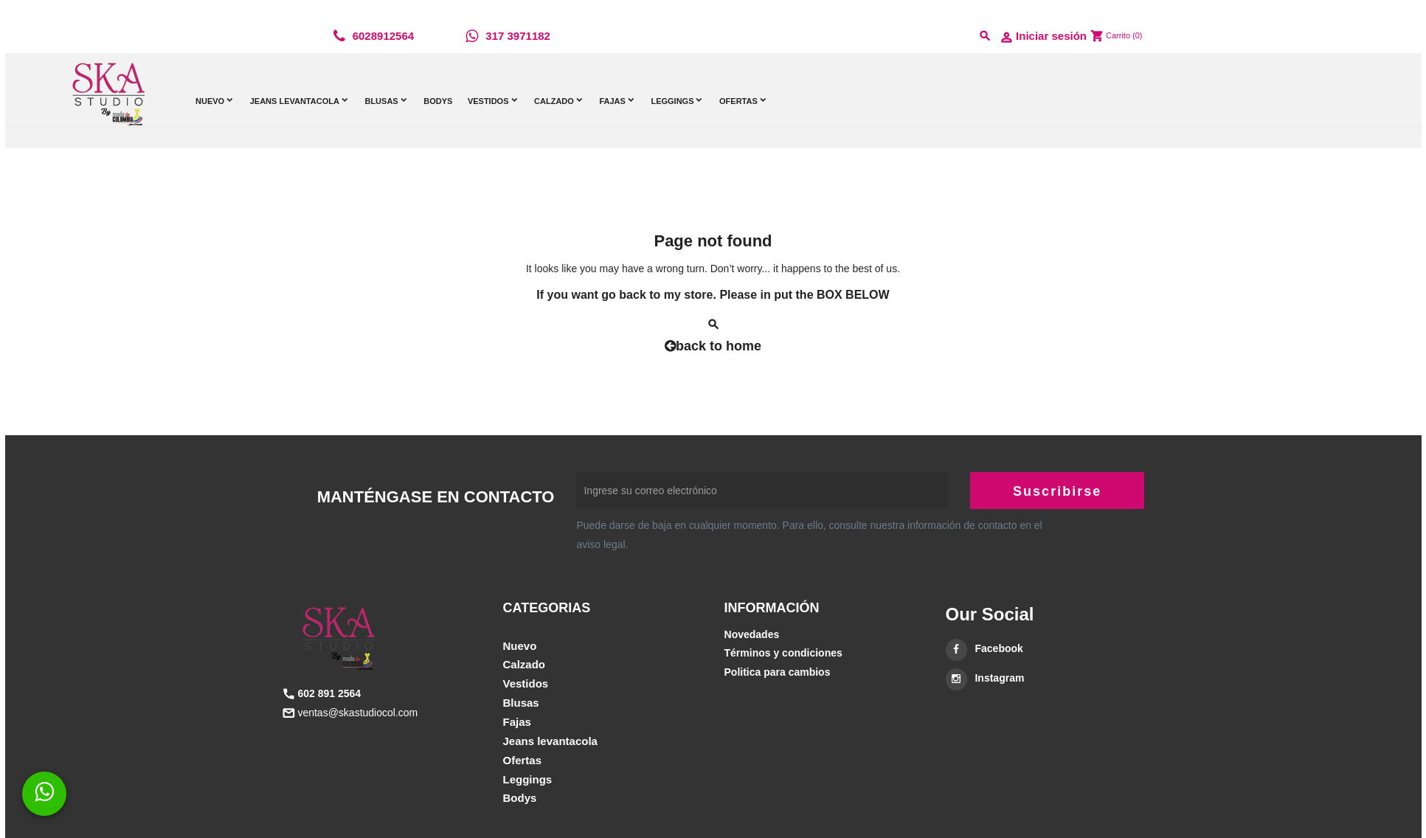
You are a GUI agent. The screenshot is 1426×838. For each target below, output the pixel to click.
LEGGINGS (528, 779)
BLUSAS (521, 702)
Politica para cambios (777, 672)
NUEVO (520, 646)
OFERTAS (522, 760)
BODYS (520, 798)
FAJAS (517, 722)
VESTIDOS (526, 683)
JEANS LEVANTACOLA (550, 741)
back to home (713, 346)
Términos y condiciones (783, 653)
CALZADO (524, 664)
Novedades (752, 634)
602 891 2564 (329, 693)
